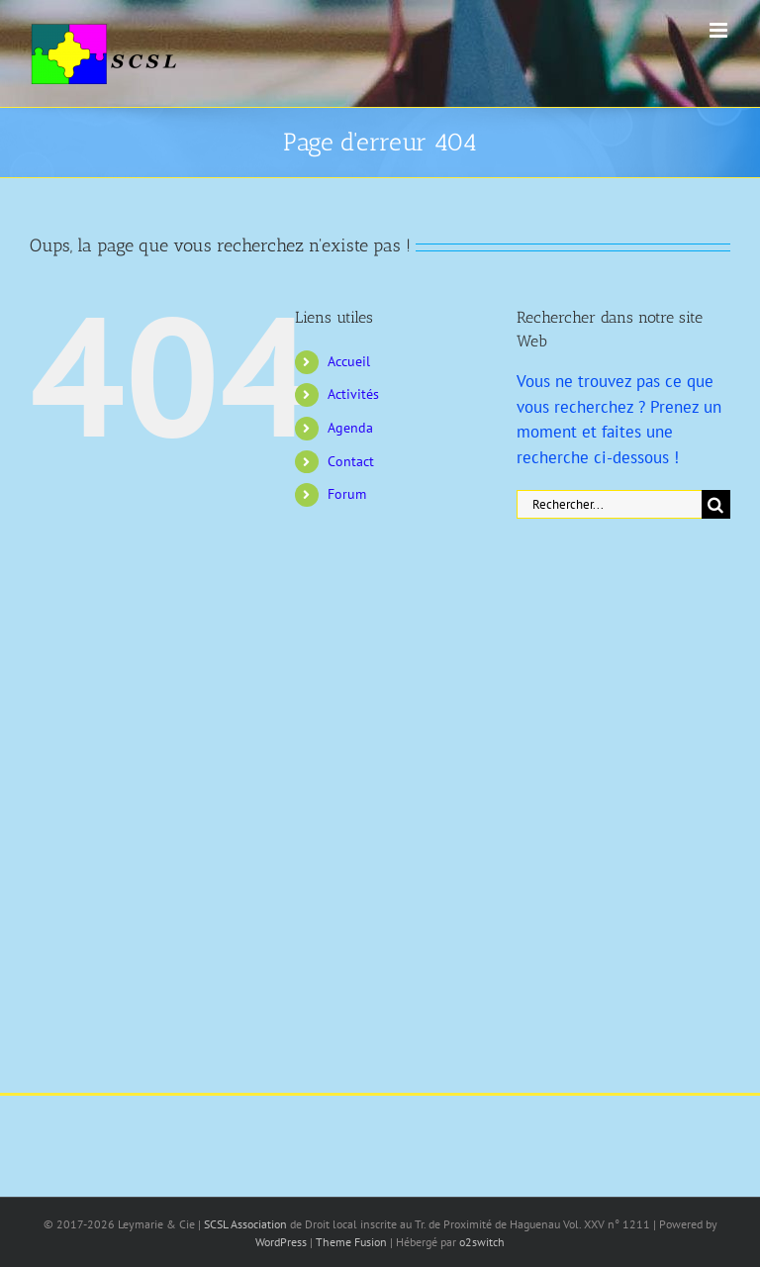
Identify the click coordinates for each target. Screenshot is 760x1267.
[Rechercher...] (609, 504)
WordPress (281, 1241)
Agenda (350, 428)
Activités (353, 394)
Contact (351, 461)
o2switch (482, 1241)
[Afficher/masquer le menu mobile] (720, 30)
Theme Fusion (351, 1241)
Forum (347, 494)
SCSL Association (247, 1224)
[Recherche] (716, 504)
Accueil (349, 361)
